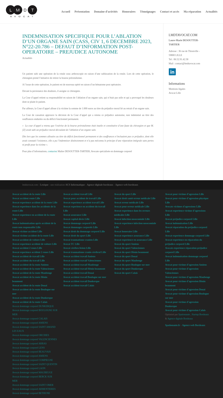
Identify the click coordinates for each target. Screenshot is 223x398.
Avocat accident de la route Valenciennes (33, 268)
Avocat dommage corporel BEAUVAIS (31, 351)
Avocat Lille (175, 93)
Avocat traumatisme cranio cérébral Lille (84, 252)
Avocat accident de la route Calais (29, 302)
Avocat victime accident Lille (27, 231)
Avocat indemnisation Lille (179, 223)
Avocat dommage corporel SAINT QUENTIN (34, 364)
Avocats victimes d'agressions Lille (183, 206)
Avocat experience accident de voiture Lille (34, 244)
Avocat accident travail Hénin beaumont (84, 268)
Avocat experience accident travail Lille (83, 202)
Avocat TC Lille (71, 244)
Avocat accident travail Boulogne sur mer (84, 277)
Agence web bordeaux (126, 184)
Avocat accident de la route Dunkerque (32, 298)
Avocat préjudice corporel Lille (181, 219)
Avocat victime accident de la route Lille (33, 235)
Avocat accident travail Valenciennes (82, 260)
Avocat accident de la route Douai (29, 285)
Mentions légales (177, 89)
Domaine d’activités (106, 11)
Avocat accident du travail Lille (28, 260)
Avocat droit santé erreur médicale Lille (134, 198)
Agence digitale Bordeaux (180, 318)
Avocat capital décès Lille (76, 219)
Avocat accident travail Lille (78, 194)
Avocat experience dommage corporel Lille (187, 235)
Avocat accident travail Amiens (79, 256)
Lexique (44, 184)
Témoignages (148, 11)
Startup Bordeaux (200, 314)
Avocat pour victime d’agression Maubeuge (187, 277)
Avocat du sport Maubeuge (128, 260)
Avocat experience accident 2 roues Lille (33, 252)
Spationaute (184, 314)
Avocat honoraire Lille (125, 231)
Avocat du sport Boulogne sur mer (132, 264)
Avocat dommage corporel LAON (28, 368)
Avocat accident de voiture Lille (28, 240)
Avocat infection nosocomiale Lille (132, 219)
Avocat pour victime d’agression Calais (185, 310)
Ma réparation (192, 11)
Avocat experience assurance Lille (131, 235)
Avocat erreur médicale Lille (129, 202)
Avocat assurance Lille (75, 215)
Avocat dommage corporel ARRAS (29, 343)
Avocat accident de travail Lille (28, 256)
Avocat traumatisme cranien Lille (80, 240)
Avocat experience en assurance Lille (133, 240)
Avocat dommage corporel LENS (28, 347)
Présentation (82, 11)
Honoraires (129, 11)
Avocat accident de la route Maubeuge (32, 273)
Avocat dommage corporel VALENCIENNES (34, 339)
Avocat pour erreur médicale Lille (131, 206)
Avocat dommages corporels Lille (80, 227)
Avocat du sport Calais (126, 273)
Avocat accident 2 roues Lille (27, 248)
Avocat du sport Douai (125, 256)
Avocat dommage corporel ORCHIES (30, 335)
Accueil (65, 11)
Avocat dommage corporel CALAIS (29, 318)
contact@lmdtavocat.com (187, 63)
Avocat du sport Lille (125, 194)
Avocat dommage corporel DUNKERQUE (33, 306)
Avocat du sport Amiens (126, 244)
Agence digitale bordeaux (100, 184)
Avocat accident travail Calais (78, 285)
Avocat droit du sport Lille (77, 235)
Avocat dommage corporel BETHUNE (31, 393)
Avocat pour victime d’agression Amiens (186, 264)
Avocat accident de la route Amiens (30, 264)
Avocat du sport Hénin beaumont (131, 252)
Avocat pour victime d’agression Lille (184, 194)
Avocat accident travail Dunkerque (81, 281)
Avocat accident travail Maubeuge (81, 264)
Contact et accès (169, 11)
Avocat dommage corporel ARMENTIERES (34, 389)
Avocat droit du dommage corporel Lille (84, 231)
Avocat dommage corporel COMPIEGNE (32, 360)
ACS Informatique (75, 184)
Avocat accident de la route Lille (29, 194)
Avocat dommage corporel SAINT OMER (32, 385)
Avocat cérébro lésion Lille (77, 248)
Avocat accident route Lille (26, 198)
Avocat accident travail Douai (78, 273)
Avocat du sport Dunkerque (128, 268)
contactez (52, 151)
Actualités (211, 11)
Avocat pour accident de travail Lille (82, 198)
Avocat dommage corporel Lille (79, 223)
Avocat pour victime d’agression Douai (185, 289)
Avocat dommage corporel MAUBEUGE (32, 372)
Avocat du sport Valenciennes (129, 248)
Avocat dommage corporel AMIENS (30, 323)
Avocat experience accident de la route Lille (34, 202)
